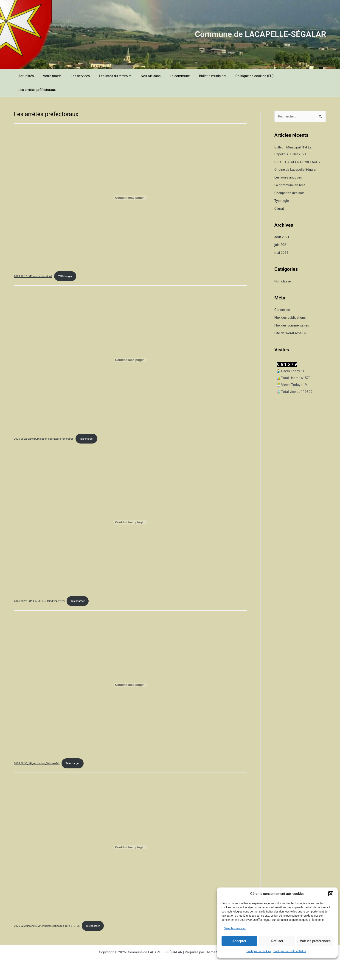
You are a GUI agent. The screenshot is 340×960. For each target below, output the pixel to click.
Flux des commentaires (292, 311)
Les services (74, 76)
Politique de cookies (259, 951)
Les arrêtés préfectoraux (282, 76)
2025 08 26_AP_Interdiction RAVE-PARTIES (40, 587)
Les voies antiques (288, 164)
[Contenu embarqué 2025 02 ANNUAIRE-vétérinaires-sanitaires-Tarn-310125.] (130, 834)
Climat (279, 195)
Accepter (239, 941)
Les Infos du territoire (107, 76)
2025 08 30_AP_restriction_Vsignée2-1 (37, 750)
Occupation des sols (290, 179)
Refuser (277, 941)
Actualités (25, 76)
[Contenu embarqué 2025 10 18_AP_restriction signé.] (130, 184)
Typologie (281, 187)
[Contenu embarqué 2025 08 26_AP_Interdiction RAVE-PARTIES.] (130, 509)
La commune (167, 76)
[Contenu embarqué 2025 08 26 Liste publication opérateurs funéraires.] (130, 346)
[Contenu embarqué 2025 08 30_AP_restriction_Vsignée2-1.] (130, 672)
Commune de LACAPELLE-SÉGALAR (260, 34)
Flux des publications (290, 303)
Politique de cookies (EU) (237, 76)
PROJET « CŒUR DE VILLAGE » (298, 148)
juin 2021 (281, 231)
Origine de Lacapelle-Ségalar (296, 156)
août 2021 (282, 223)
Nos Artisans (140, 76)
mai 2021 (281, 239)
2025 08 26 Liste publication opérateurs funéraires (45, 425)
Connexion (282, 296)
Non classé (282, 267)
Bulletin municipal (197, 76)
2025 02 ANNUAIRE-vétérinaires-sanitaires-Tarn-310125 (48, 913)
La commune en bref (290, 171)
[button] (331, 893)
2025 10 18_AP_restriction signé (33, 262)
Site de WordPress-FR (290, 319)
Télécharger (66, 262)
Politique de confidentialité (289, 951)
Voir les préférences (315, 941)
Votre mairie (48, 76)
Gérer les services (235, 928)
